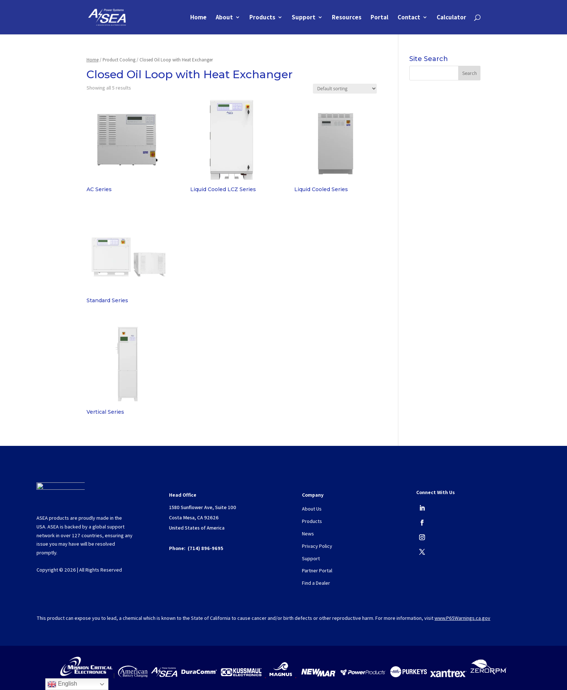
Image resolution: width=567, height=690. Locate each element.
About (224, 18)
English (62, 684)
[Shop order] (345, 89)
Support (303, 18)
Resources (346, 18)
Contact (409, 18)
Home (198, 18)
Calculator (451, 18)
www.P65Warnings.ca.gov (462, 618)
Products (262, 18)
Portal (379, 18)
